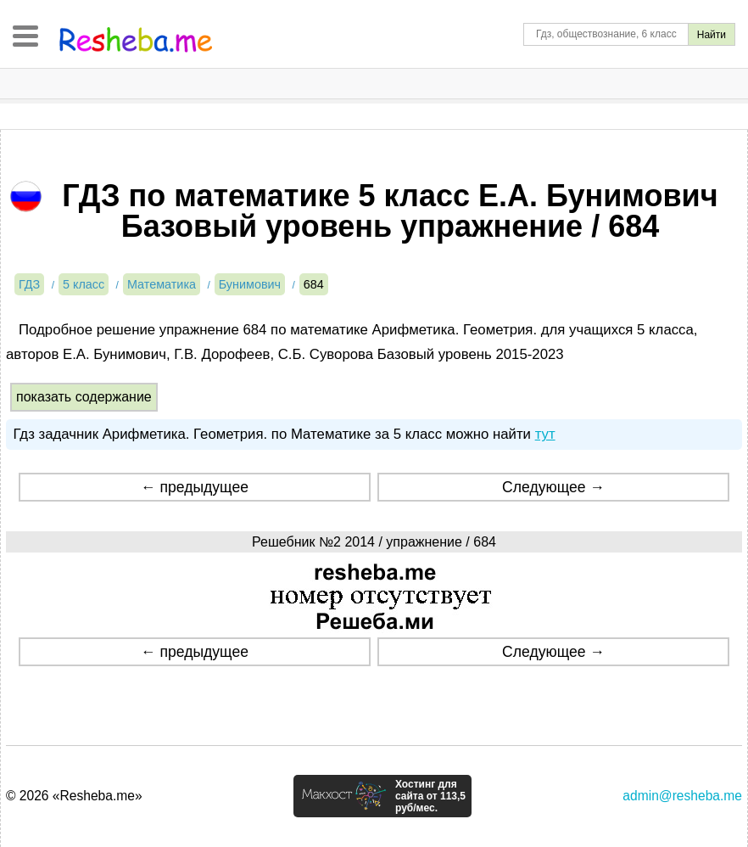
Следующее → (553, 487)
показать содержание (84, 397)
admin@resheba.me (682, 795)
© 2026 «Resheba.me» (74, 795)
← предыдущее (194, 487)
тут (545, 434)
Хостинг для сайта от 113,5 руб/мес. (430, 796)
